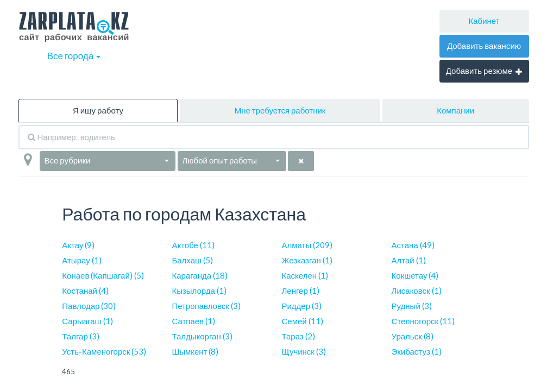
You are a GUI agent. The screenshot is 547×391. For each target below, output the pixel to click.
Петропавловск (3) (206, 306)
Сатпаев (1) (193, 321)
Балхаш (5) (192, 260)
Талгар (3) (80, 336)
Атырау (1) (81, 260)
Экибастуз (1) (417, 351)
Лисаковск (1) (417, 290)
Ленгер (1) (300, 290)
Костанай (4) (85, 290)
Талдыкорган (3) (202, 336)
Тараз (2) (298, 336)
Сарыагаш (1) (87, 321)
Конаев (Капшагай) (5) (102, 275)
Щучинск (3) (303, 351)
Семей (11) (302, 321)
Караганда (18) (200, 275)
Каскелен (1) (304, 275)
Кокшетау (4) (415, 275)
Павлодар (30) (89, 306)
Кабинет (483, 21)
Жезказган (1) (306, 260)
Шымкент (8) (195, 351)
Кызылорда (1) (199, 290)
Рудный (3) (412, 306)
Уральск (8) (412, 336)
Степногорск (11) (423, 321)
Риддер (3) (301, 306)
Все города (74, 55)
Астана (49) (413, 245)
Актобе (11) (193, 245)
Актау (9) (78, 245)
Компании (455, 110)
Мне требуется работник (280, 110)
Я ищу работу (98, 110)
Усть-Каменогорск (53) (104, 351)
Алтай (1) (409, 260)
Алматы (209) (306, 245)
